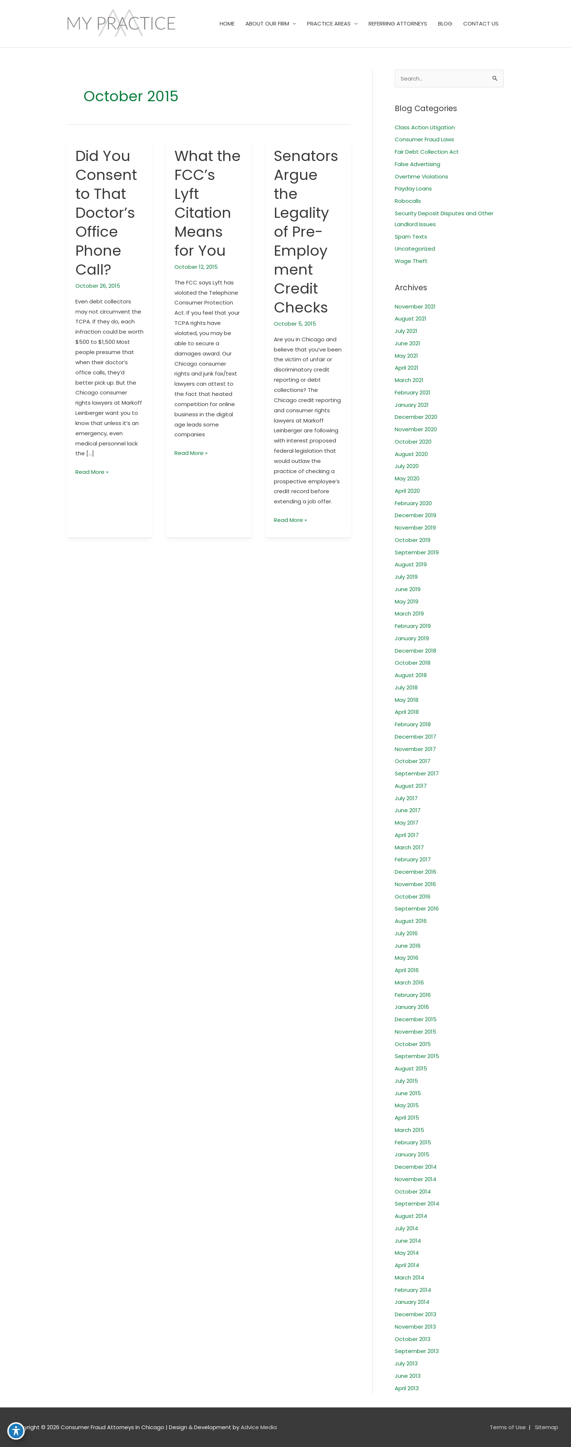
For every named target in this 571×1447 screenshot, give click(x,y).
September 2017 (417, 773)
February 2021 (412, 392)
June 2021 (407, 343)
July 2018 (406, 687)
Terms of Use (508, 1427)
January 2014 (412, 1302)
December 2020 (416, 417)
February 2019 (413, 626)
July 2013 (406, 1363)
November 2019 (415, 527)
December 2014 (416, 1167)
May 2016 (406, 958)
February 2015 (413, 1142)
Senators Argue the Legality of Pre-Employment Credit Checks (306, 232)
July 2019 (406, 577)
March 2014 (409, 1277)
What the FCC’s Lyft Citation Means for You (207, 203)
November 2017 (415, 749)
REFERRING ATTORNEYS (398, 23)
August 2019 (411, 564)
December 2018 (415, 650)
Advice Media (259, 1427)
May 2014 (407, 1253)
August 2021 (410, 318)
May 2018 (406, 700)
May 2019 (406, 601)
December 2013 (415, 1314)
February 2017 (413, 859)
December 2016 (415, 872)
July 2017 (406, 798)
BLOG (445, 23)
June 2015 (408, 1093)
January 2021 (412, 405)
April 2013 (407, 1388)
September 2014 (417, 1203)
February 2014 (413, 1290)
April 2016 (407, 970)
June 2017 (408, 810)
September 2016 (417, 908)
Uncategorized (415, 248)
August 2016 (411, 921)
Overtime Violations (421, 176)
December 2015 (416, 1019)
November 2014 (415, 1179)
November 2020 (416, 429)
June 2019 (408, 589)
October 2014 (413, 1191)
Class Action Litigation (425, 127)
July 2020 (407, 466)
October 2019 (412, 540)
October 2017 (412, 761)
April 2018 (407, 712)
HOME (227, 23)
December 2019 (415, 515)
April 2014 (407, 1265)
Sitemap (546, 1427)
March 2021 (409, 380)
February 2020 (413, 503)
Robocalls (408, 201)
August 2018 (411, 675)
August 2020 (411, 454)
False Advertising (417, 164)
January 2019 (412, 638)
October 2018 (412, 663)
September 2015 (417, 1056)
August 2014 (411, 1216)
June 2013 (408, 1376)
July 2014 (406, 1228)
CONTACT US (481, 23)
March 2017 (409, 847)
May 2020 (407, 478)
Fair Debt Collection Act (427, 152)
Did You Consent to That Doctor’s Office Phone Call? (106, 213)
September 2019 (417, 552)
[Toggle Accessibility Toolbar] (16, 1431)
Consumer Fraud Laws (424, 139)
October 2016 (412, 896)
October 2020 (413, 441)
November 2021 (415, 306)
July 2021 (406, 331)
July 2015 (406, 1081)
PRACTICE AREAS (329, 23)
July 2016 (406, 933)
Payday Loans (413, 188)
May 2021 (406, 355)
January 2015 (412, 1154)
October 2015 (413, 1044)
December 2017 (415, 736)
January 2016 (412, 1007)
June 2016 (408, 945)
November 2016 (415, 884)
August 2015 (411, 1068)
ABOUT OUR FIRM (267, 23)
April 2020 (407, 491)
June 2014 (408, 1241)
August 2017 (411, 786)
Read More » (92, 472)
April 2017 (407, 835)
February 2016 (413, 995)
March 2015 (409, 1130)
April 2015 (407, 1117)
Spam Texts (411, 236)
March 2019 (409, 613)
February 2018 (413, 724)
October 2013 (412, 1339)
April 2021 (406, 367)
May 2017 (406, 822)
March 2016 (409, 982)
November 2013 (415, 1326)
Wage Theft (411, 261)
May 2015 (407, 1105)
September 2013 (417, 1351)
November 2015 (415, 1031)
